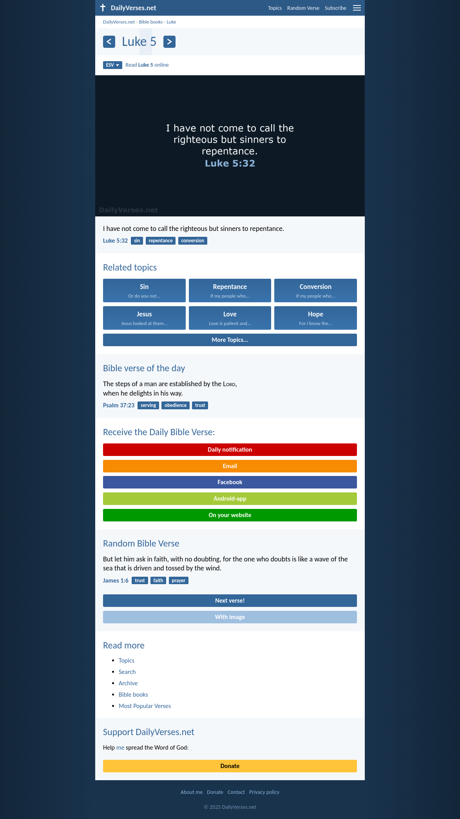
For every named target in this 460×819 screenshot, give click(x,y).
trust (200, 405)
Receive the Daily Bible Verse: (159, 432)
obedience (176, 405)
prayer (178, 580)
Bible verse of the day (144, 368)
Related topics (130, 267)
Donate (230, 766)
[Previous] (109, 42)
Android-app (230, 498)
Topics (275, 8)
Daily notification (230, 449)
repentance (160, 240)
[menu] (357, 11)
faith (158, 580)
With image (230, 617)
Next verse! (229, 600)
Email (230, 466)
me (120, 747)
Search (127, 672)
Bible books (151, 22)
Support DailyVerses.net (148, 731)
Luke (171, 22)
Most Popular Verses (145, 706)
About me (192, 792)
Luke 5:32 (115, 240)
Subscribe (335, 8)
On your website (230, 515)
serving (148, 405)
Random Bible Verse (141, 543)
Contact (236, 792)
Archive (128, 683)
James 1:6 (116, 580)
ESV (112, 65)
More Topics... (230, 339)
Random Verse (303, 8)
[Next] (169, 42)
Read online (146, 64)
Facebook (229, 482)
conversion (192, 240)
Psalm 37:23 (118, 405)
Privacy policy (264, 792)
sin (137, 240)
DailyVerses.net (119, 22)
